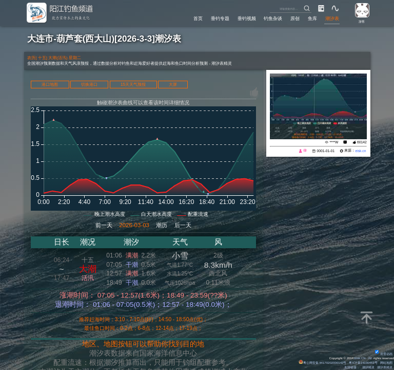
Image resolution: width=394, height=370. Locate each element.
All (370, 358)
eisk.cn (360, 151)
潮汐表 (332, 18)
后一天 (182, 225)
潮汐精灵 (368, 367)
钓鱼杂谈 (273, 18)
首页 (198, 18)
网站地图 (386, 362)
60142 (362, 142)
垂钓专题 (220, 18)
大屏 (173, 84)
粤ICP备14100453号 (363, 362)
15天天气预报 (133, 84)
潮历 (161, 225)
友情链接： (352, 367)
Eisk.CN (360, 358)
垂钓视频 (247, 18)
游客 (362, 21)
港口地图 (50, 84)
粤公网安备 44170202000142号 (323, 362)
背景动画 (383, 354)
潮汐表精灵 (384, 367)
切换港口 (89, 84)
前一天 (103, 225)
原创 (295, 18)
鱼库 (312, 18)
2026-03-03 (134, 225)
